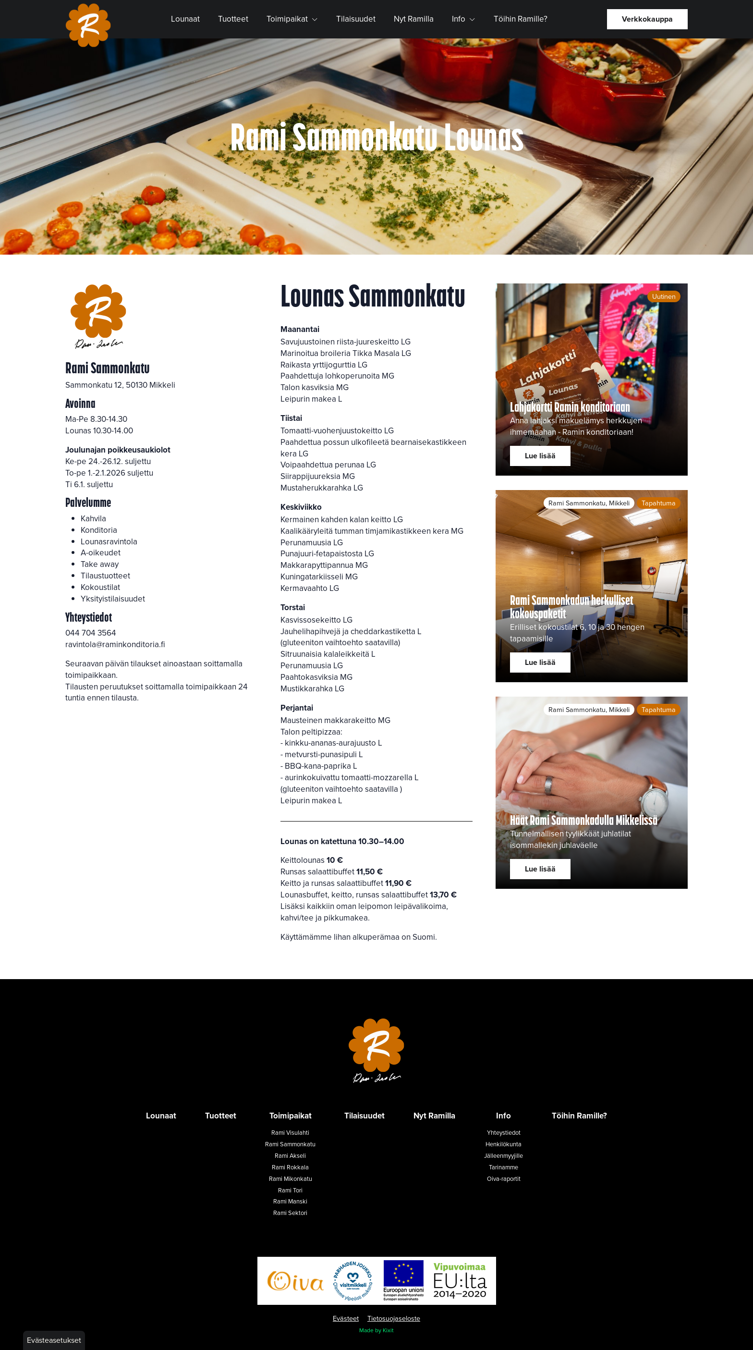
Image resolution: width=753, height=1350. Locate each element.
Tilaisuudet (356, 19)
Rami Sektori (290, 1212)
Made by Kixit (376, 1330)
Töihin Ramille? (520, 19)
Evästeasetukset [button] (54, 1340)
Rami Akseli (290, 1155)
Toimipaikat (292, 19)
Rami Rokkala (290, 1167)
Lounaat (185, 19)
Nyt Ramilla (414, 19)
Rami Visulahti (290, 1132)
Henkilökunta (504, 1144)
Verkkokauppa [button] (647, 19)
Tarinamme (503, 1167)
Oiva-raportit (504, 1178)
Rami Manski (290, 1201)
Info (463, 19)
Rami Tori (290, 1190)
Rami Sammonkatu (290, 1144)
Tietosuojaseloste (393, 1318)
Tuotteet (233, 19)
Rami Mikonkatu (290, 1178)
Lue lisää (540, 455)
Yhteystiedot (504, 1132)
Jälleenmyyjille (503, 1155)
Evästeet (346, 1318)
